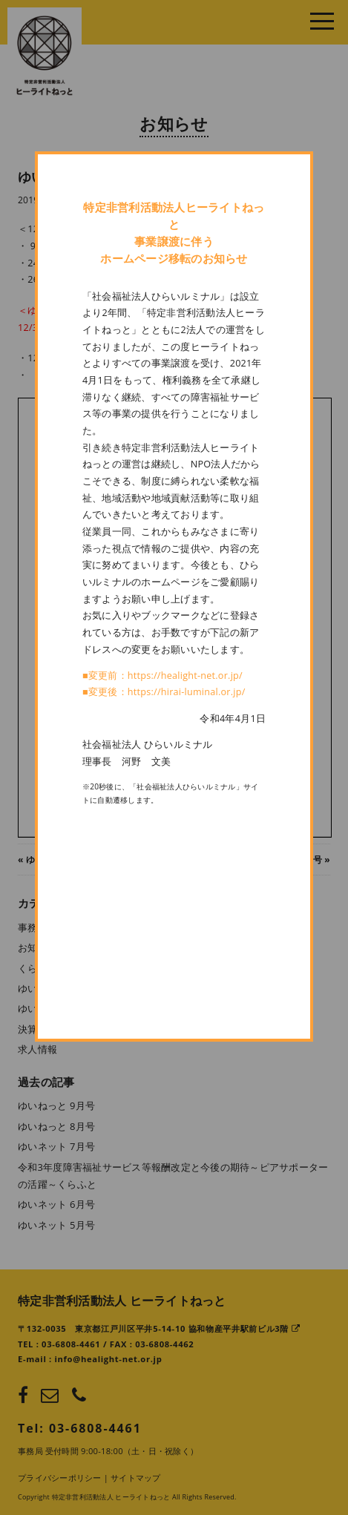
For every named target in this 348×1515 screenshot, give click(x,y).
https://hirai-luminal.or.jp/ (187, 692)
